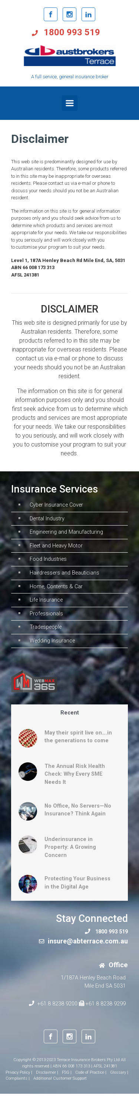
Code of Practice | (90, 1072)
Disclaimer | (47, 1072)
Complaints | (18, 1078)
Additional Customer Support (60, 1078)
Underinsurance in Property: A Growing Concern (70, 847)
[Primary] (69, 103)
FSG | (67, 1072)
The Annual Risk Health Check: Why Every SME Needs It (74, 774)
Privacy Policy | (19, 1072)
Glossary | (119, 1072)
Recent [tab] (69, 713)
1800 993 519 (71, 32)
